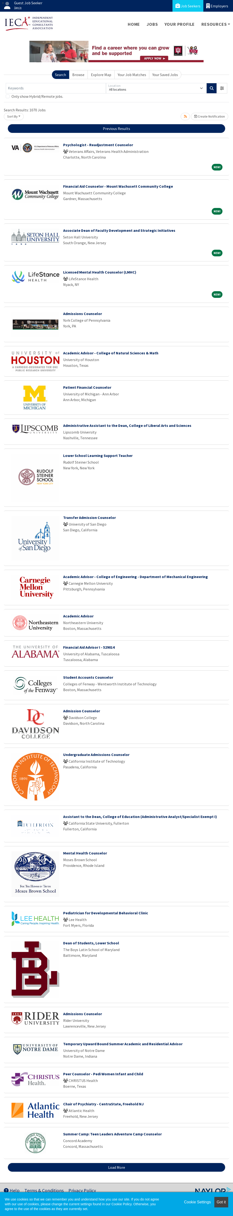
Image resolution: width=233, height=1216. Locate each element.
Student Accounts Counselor (88, 677)
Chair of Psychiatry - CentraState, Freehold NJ (103, 1104)
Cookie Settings (197, 1202)
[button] (222, 88)
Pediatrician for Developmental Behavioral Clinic (105, 913)
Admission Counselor (81, 711)
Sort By (12, 116)
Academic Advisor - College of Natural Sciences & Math (110, 353)
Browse (78, 74)
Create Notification (209, 116)
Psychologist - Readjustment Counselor (98, 144)
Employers (217, 6)
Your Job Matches (132, 74)
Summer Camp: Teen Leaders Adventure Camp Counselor (112, 1134)
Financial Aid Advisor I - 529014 (89, 647)
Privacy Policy (82, 1190)
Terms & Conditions (44, 1190)
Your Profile (180, 24)
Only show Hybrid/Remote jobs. (37, 96)
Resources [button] (214, 24)
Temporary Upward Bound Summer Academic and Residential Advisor (123, 1043)
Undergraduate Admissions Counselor (96, 754)
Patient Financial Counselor (87, 387)
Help (12, 1190)
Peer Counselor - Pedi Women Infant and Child (103, 1073)
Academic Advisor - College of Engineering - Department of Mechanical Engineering (135, 576)
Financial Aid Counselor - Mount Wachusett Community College (118, 186)
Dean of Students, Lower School (91, 943)
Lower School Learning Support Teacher (98, 455)
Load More (116, 1167)
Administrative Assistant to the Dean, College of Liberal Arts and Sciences (127, 425)
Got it (221, 1202)
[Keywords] (56, 88)
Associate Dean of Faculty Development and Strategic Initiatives (119, 230)
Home (134, 24)
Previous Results (116, 128)
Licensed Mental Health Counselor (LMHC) (99, 272)
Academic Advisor (78, 616)
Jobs (152, 24)
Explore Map (101, 74)
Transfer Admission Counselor (89, 517)
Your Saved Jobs (165, 74)
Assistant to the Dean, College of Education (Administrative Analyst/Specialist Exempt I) (140, 816)
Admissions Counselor (82, 313)
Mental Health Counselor (85, 853)
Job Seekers (187, 6)
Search (60, 74)
